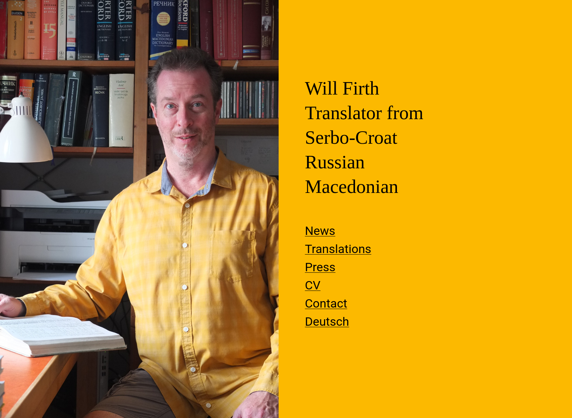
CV (313, 285)
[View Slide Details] (139, 209)
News (320, 231)
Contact (326, 303)
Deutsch (327, 321)
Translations (338, 249)
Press (320, 267)
